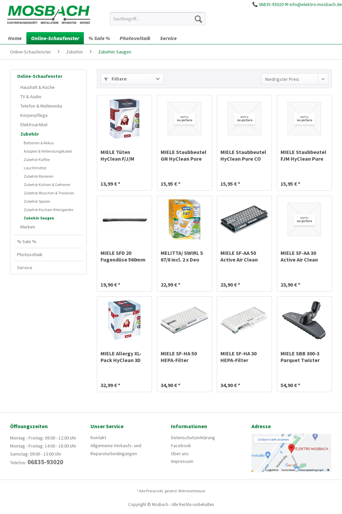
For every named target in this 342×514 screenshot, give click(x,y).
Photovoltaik (29, 254)
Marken (27, 227)
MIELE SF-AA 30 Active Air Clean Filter (299, 256)
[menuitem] (158, 18)
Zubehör (29, 134)
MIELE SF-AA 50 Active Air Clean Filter (239, 256)
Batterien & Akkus (39, 142)
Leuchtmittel (35, 167)
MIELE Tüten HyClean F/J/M (117, 155)
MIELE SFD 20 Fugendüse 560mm (123, 256)
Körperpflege (34, 115)
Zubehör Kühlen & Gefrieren (47, 184)
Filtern (115, 79)
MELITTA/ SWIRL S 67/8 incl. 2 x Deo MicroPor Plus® (182, 256)
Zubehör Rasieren (38, 176)
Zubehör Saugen (39, 217)
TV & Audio (30, 97)
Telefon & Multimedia (41, 106)
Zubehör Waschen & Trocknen (49, 192)
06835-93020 (44, 462)
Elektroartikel (33, 125)
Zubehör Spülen (37, 201)
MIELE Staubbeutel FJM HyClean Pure (303, 155)
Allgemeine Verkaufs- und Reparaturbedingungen (116, 450)
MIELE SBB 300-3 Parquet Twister (300, 356)
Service (24, 268)
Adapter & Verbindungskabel (48, 151)
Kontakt (98, 438)
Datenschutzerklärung (193, 438)
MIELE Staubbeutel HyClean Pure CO (243, 155)
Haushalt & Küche (37, 87)
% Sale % (26, 241)
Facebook (181, 446)
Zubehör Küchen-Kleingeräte (48, 209)
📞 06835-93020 (268, 4)
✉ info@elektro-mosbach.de (313, 4)
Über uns (180, 454)
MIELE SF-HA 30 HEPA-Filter (238, 356)
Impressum (182, 461)
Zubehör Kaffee (37, 159)
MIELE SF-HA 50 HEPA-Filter (179, 356)
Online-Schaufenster (39, 76)
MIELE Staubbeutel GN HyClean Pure (183, 155)
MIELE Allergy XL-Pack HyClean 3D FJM (121, 356)
